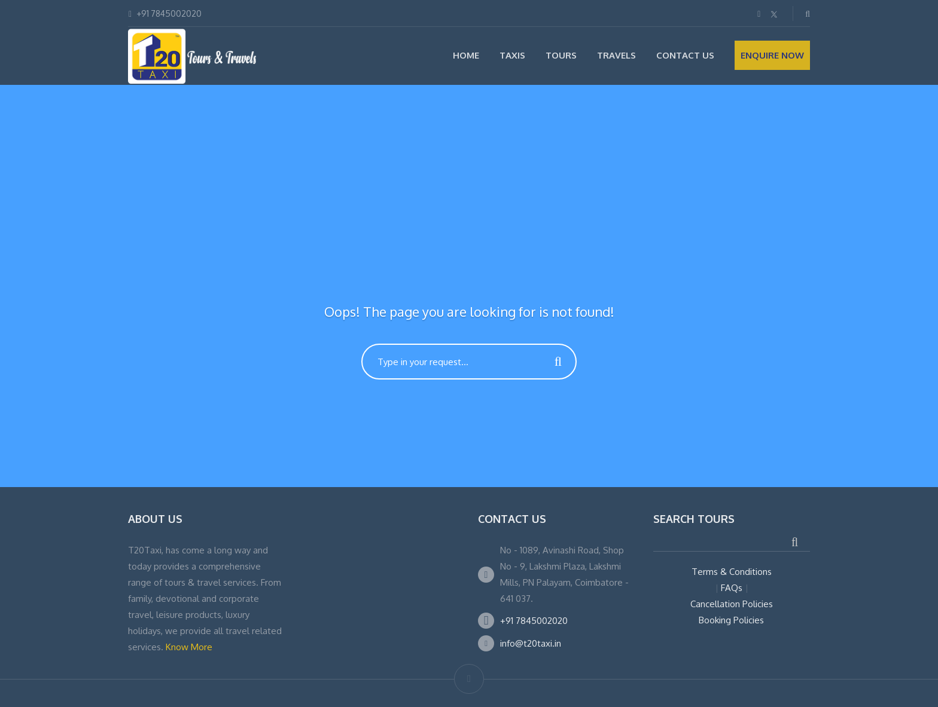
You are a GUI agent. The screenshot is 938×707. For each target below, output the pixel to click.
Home (466, 55)
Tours (561, 55)
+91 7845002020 (534, 620)
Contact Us (685, 55)
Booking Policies (731, 620)
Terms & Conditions (732, 571)
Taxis (512, 55)
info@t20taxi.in (530, 643)
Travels (616, 55)
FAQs (731, 587)
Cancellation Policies (731, 604)
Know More (189, 647)
